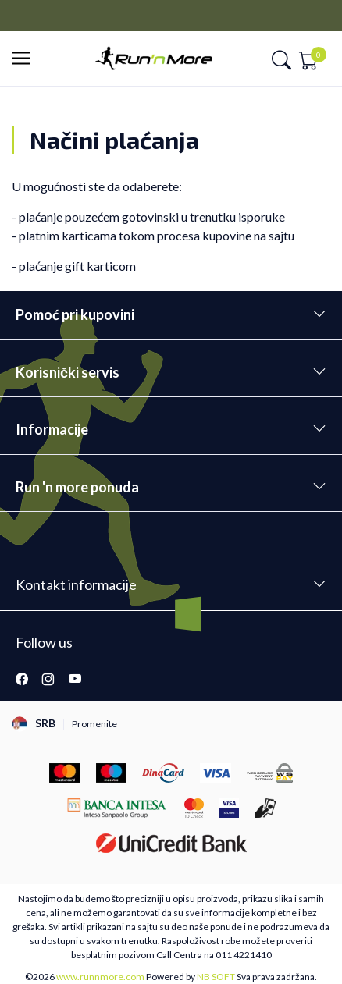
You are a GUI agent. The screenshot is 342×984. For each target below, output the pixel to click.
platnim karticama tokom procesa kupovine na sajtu (156, 235)
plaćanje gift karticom (77, 265)
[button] (25, 59)
